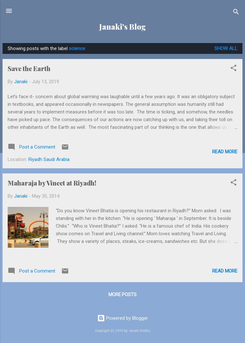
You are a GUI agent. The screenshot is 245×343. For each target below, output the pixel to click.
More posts (122, 294)
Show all (225, 48)
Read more (224, 152)
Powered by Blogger (122, 318)
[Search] (236, 13)
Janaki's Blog (122, 27)
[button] (233, 69)
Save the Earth (29, 68)
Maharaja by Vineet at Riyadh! (52, 183)
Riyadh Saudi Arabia (49, 159)
